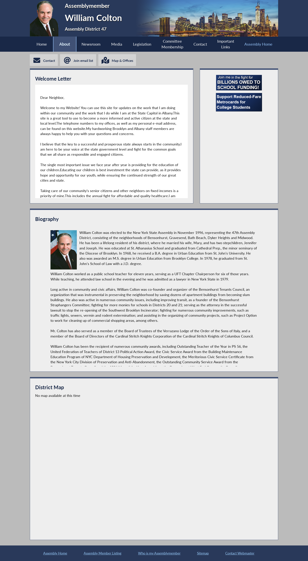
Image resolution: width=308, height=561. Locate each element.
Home (41, 44)
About (64, 44)
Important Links (226, 44)
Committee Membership (172, 44)
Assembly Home (259, 44)
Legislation (142, 44)
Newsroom (90, 44)
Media (116, 44)
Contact (200, 44)
